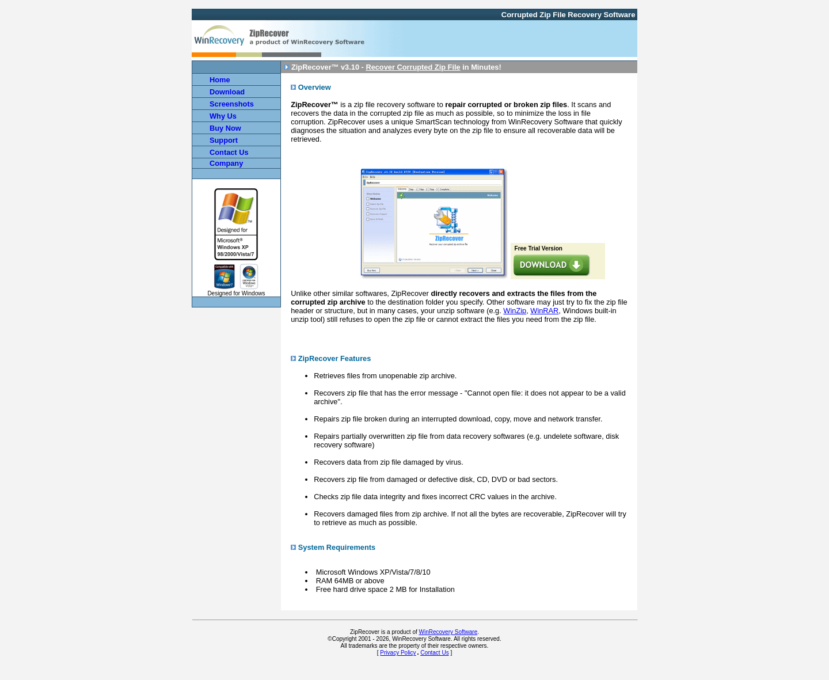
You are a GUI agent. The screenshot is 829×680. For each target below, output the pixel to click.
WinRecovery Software (448, 632)
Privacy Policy (398, 652)
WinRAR (544, 310)
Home (220, 79)
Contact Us (434, 652)
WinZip (514, 310)
